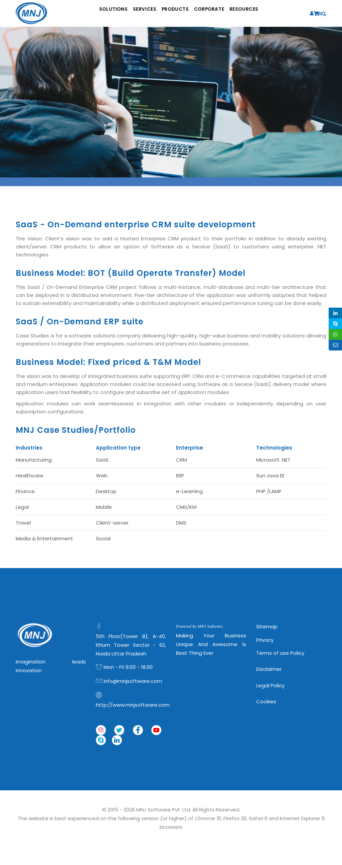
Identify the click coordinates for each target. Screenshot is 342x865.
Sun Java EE (270, 475)
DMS (181, 522)
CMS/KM (186, 506)
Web (102, 475)
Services (135, 13)
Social (103, 538)
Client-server (112, 522)
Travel (23, 522)
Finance (25, 491)
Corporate (219, 13)
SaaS (102, 459)
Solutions (94, 13)
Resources (264, 13)
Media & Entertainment (44, 538)
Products (175, 13)
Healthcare (29, 475)
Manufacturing (34, 459)
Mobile (104, 506)
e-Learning (189, 491)
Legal (22, 506)
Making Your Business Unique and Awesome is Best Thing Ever (211, 644)
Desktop (106, 491)
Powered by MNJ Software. (199, 626)
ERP (180, 475)
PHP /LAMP (269, 491)
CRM (181, 459)
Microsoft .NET (273, 459)
